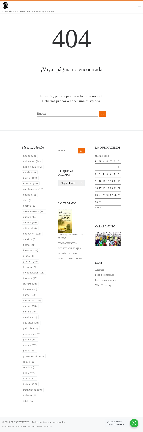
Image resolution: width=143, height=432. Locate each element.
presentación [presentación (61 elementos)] (33, 356)
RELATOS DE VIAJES (69, 248)
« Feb (98, 207)
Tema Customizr (44, 426)
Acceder (99, 269)
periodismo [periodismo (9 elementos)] (31, 334)
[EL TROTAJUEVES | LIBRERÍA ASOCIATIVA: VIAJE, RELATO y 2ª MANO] (5, 5)
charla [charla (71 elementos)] (29, 194)
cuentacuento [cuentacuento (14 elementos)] (34, 211)
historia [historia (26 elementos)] (30, 267)
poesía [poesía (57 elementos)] (30, 345)
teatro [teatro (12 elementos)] (29, 378)
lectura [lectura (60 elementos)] (30, 284)
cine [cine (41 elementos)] (28, 200)
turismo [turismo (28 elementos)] (30, 395)
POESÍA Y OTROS (67, 253)
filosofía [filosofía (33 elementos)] (30, 250)
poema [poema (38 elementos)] (30, 339)
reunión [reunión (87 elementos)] (30, 367)
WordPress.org (103, 285)
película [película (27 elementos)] (30, 328)
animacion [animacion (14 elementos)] (32, 161)
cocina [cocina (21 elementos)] (29, 205)
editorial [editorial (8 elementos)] (30, 228)
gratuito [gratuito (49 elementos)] (30, 261)
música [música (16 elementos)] (30, 317)
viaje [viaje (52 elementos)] (28, 400)
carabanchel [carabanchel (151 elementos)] (34, 189)
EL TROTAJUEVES (20, 422)
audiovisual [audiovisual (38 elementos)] (32, 166)
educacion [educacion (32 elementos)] (32, 233)
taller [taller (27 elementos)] (29, 373)
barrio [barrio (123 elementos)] (30, 178)
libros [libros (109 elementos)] (30, 295)
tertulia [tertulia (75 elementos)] (30, 384)
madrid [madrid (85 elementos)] (30, 306)
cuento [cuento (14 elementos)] (30, 217)
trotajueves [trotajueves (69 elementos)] (32, 389)
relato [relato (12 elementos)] (29, 361)
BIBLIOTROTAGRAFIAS (71, 258)
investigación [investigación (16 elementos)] (33, 272)
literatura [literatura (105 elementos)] (32, 300)
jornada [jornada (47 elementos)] (30, 278)
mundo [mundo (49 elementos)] (30, 311)
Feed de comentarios (106, 279)
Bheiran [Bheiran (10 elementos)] (30, 183)
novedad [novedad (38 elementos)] (31, 323)
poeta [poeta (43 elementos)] (29, 350)
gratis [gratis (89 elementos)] (29, 256)
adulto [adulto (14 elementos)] (29, 155)
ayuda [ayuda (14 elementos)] (29, 172)
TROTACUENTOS (67, 243)
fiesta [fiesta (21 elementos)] (29, 245)
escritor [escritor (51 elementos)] (30, 239)
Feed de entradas (104, 274)
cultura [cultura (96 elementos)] (30, 222)
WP (17, 426)
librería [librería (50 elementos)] (30, 289)
